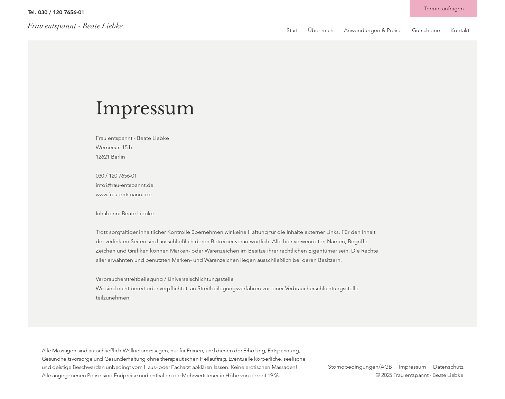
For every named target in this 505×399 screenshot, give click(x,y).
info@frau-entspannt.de (124, 185)
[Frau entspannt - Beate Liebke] (89, 26)
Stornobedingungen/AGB (360, 366)
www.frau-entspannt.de (124, 194)
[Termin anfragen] (443, 8)
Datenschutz (448, 366)
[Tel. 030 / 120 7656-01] (90, 12)
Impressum (412, 366)
